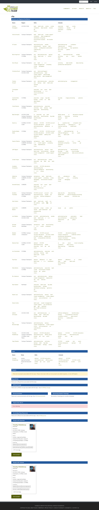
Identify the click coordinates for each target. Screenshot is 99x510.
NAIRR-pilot (73, 126)
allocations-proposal (78, 114)
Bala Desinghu (15, 114)
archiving (60, 56)
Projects (81, 8)
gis (51, 208)
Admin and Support (42, 71)
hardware (60, 144)
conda (52, 26)
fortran (74, 143)
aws (67, 56)
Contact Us (75, 507)
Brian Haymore (16, 54)
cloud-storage (75, 151)
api (44, 114)
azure (73, 56)
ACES (59, 131)
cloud (59, 344)
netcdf (35, 209)
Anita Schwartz (16, 34)
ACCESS (42, 123)
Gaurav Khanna (16, 141)
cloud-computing (78, 243)
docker (51, 28)
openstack (60, 29)
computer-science (62, 316)
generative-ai (72, 124)
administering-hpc (38, 44)
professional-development (64, 64)
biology (36, 99)
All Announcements (40, 396)
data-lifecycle (37, 76)
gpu (39, 306)
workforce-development (64, 239)
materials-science (76, 234)
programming (37, 211)
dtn (34, 279)
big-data (47, 98)
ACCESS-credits (50, 133)
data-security (61, 193)
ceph (35, 58)
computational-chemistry (44, 238)
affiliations (47, 126)
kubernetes (71, 246)
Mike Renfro (15, 268)
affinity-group (61, 114)
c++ (45, 63)
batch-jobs (40, 26)
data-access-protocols (77, 153)
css (45, 99)
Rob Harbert (15, 284)
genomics (49, 288)
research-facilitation (63, 238)
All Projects (74, 374)
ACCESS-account (50, 123)
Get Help (74, 8)
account (48, 124)
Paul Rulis (14, 259)
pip (50, 209)
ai (34, 114)
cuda (35, 144)
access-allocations (22, 444)
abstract (36, 123)
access (19, 486)
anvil (42, 246)
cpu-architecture (62, 218)
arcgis (42, 98)
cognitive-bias (66, 123)
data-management (45, 36)
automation (73, 216)
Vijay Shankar (15, 341)
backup (44, 46)
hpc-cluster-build (62, 48)
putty (43, 203)
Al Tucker (14, 44)
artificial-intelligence (63, 133)
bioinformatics (37, 118)
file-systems (37, 203)
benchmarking (37, 91)
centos (47, 26)
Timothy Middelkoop (19, 425)
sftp (47, 203)
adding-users (47, 134)
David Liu (14, 123)
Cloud (59, 71)
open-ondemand (43, 209)
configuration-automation (45, 48)
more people (16, 454)
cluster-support (49, 34)
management (74, 81)
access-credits (16, 489)
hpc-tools (60, 49)
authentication (37, 46)
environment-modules (39, 39)
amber (59, 116)
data (49, 99)
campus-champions (39, 219)
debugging (41, 66)
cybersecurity (37, 49)
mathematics (70, 318)
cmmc (35, 298)
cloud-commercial (38, 93)
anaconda (60, 26)
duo (38, 279)
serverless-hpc (76, 196)
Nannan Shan (15, 243)
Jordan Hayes (15, 159)
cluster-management (39, 64)
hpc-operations (74, 48)
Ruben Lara (15, 294)
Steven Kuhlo (15, 303)
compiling (48, 64)
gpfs (35, 306)
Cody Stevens (15, 106)
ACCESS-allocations (39, 124)
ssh (51, 203)
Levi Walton (15, 216)
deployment (61, 219)
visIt (59, 99)
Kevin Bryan (15, 63)
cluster (42, 254)
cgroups (36, 84)
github (73, 219)
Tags (94, 8)
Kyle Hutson (15, 201)
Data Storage (46, 74)
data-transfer (44, 28)
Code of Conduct (59, 507)
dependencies (41, 144)
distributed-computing (39, 38)
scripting (69, 29)
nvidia (59, 196)
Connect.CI (68, 507)
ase (49, 246)
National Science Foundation (55, 505)
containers (36, 28)
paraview (80, 98)
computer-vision (77, 123)
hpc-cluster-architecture (40, 308)
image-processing (70, 98)
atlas (45, 161)
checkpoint (50, 261)
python (68, 49)
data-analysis (37, 101)
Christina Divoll (16, 71)
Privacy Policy (49, 507)
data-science (70, 244)
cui (50, 201)
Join (91, 1)
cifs (80, 343)
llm (79, 124)
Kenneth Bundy (16, 184)
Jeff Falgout (15, 149)
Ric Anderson (15, 276)
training (73, 238)
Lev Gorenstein (16, 251)
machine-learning (62, 126)
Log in (95, 1)
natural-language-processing (74, 194)
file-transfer (50, 39)
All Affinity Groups (45, 387)
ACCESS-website (38, 134)
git (34, 29)
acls (35, 54)
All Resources (42, 415)
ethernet (43, 279)
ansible (46, 44)
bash (35, 26)
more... (35, 31)
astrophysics (37, 141)
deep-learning (79, 63)
